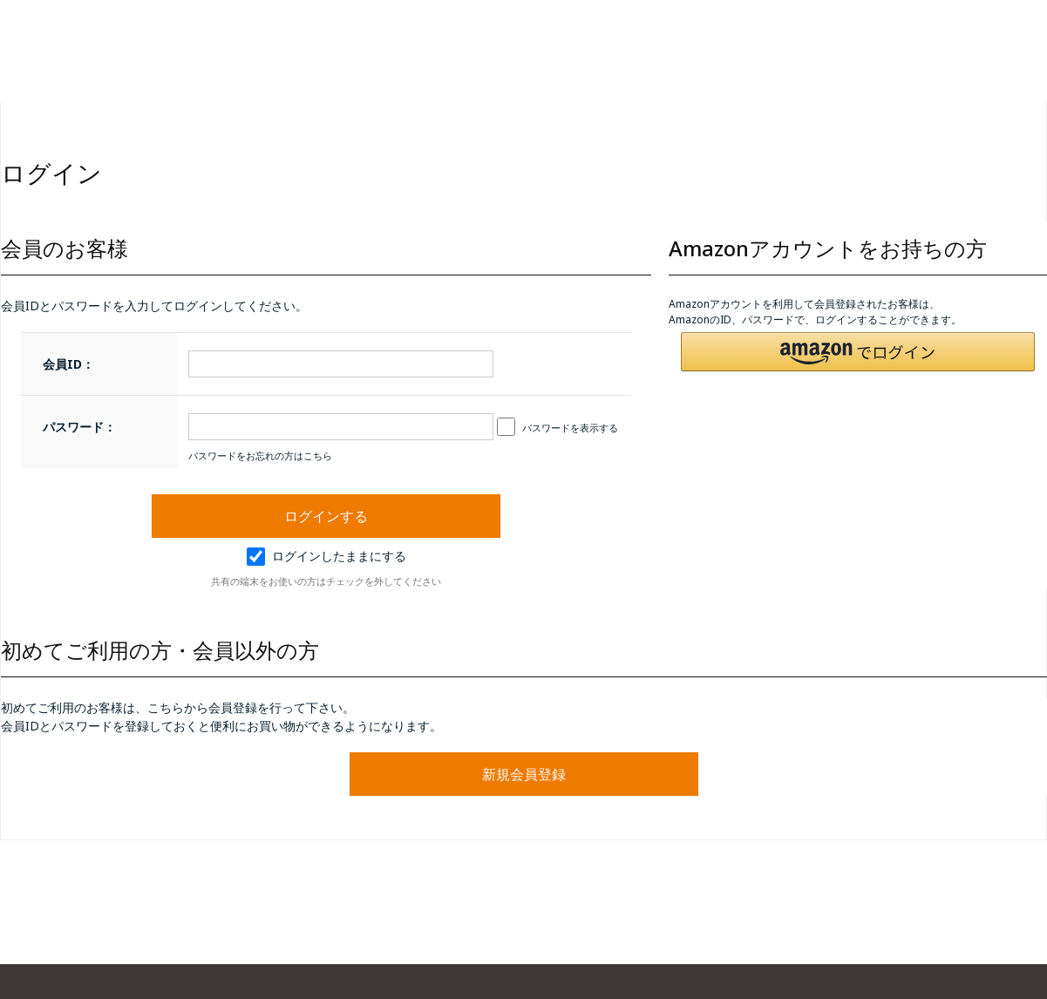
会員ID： (68, 364)
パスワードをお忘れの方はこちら (260, 455)
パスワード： (79, 426)
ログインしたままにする (326, 555)
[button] (858, 351)
